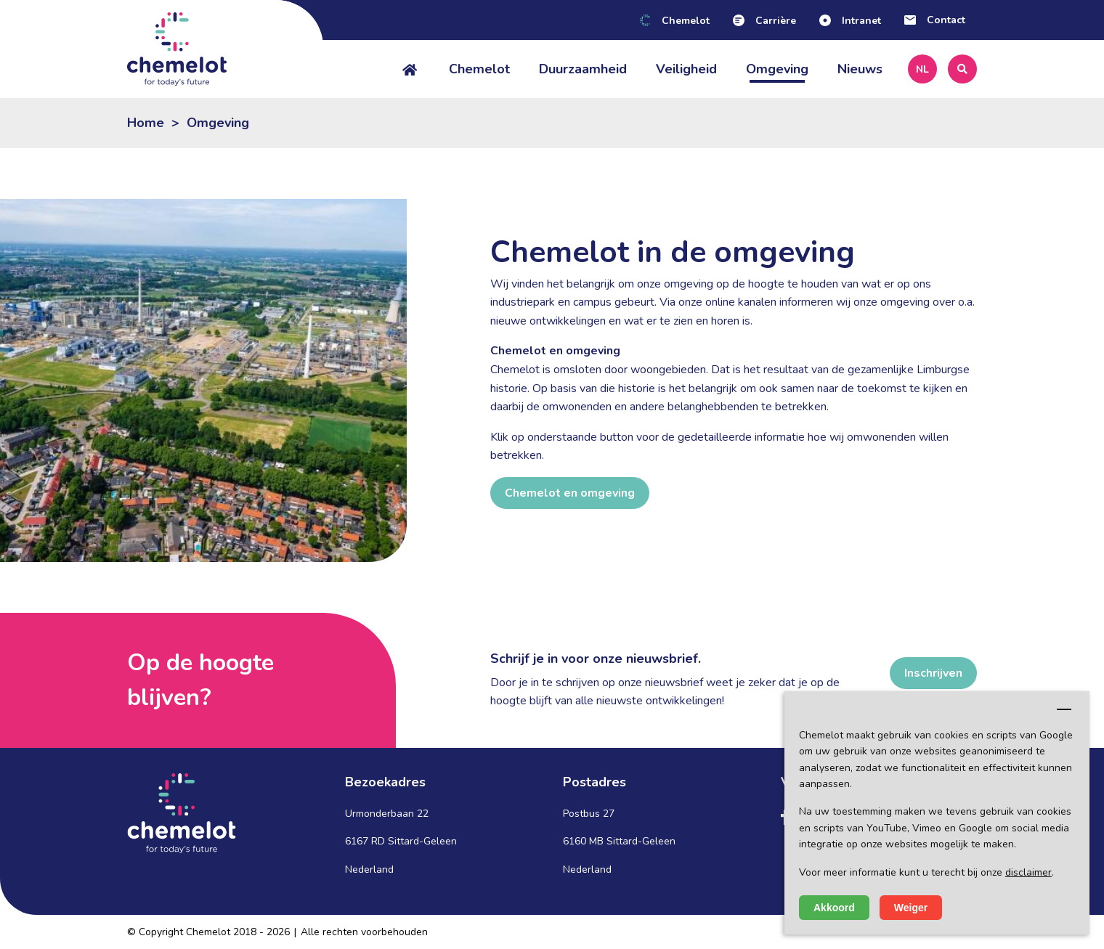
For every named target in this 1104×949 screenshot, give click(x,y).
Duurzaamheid (583, 69)
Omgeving (777, 69)
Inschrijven (933, 673)
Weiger (911, 907)
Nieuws (859, 69)
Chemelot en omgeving (570, 493)
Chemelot (479, 69)
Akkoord (834, 907)
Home (145, 122)
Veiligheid (686, 69)
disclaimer (1028, 872)
